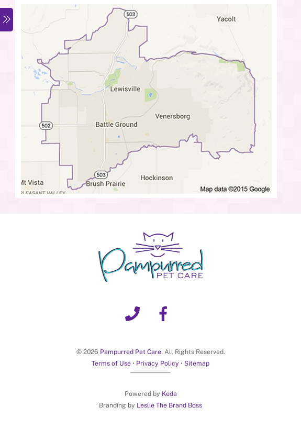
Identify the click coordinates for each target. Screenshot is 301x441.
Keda (169, 394)
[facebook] (165, 312)
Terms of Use (111, 363)
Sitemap (196, 363)
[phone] (134, 312)
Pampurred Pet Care (130, 352)
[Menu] (6, 19)
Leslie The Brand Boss (169, 405)
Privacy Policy (157, 363)
